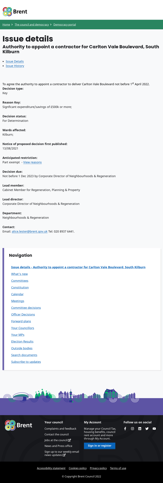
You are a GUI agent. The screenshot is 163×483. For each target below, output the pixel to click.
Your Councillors (22, 328)
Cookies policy (78, 468)
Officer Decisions (23, 314)
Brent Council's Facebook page (125, 428)
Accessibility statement (51, 468)
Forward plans (21, 321)
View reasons (32, 162)
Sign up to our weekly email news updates (62, 453)
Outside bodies (22, 348)
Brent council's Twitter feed (147, 428)
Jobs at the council (58, 440)
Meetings (17, 301)
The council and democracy (32, 24)
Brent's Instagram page (132, 428)
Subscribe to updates (26, 362)
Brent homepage (18, 425)
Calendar (17, 294)
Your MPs (17, 335)
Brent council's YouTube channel (154, 428)
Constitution (20, 287)
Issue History (15, 66)
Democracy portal (64, 24)
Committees (19, 281)
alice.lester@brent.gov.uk (30, 231)
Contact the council (57, 434)
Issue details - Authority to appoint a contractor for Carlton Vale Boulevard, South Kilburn (78, 267)
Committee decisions (26, 308)
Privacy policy (98, 468)
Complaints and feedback (60, 428)
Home (6, 24)
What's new (19, 274)
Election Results (22, 341)
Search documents (24, 355)
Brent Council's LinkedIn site (139, 428)
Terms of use (118, 468)
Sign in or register (99, 445)
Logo (14, 12)
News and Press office (58, 446)
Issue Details (15, 61)
